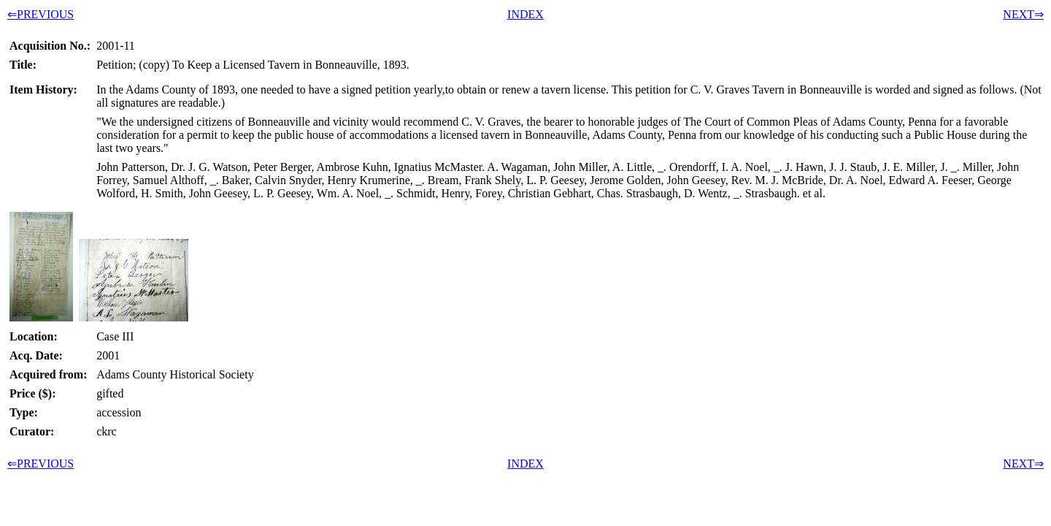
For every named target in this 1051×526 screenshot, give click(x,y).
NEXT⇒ (1023, 14)
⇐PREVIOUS (40, 14)
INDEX (525, 14)
